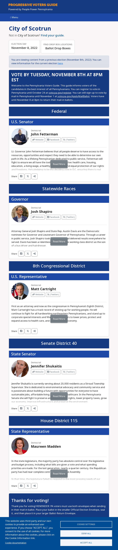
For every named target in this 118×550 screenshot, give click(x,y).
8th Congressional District (59, 266)
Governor (19, 199)
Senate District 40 (59, 343)
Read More (59, 164)
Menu (14, 17)
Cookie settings (86, 524)
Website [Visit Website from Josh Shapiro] (37, 217)
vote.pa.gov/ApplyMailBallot (73, 96)
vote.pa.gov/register (60, 93)
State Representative (30, 431)
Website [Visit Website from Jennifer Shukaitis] (37, 371)
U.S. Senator (22, 122)
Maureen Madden (46, 446)
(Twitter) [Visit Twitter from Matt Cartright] (53, 294)
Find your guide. (52, 35)
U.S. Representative (29, 276)
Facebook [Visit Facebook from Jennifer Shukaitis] (53, 371)
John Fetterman (44, 134)
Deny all (86, 533)
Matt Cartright (43, 289)
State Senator (23, 354)
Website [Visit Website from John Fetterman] (37, 139)
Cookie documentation (15, 542)
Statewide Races (59, 189)
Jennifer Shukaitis (46, 366)
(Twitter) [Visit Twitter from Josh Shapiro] (69, 217)
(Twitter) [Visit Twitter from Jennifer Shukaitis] (69, 371)
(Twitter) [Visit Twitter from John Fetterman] (69, 139)
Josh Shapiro (41, 211)
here (60, 63)
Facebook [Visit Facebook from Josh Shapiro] (53, 217)
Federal (59, 111)
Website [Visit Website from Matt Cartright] (37, 294)
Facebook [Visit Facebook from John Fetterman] (53, 139)
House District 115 (59, 421)
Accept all (86, 542)
